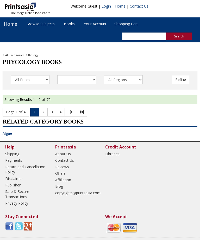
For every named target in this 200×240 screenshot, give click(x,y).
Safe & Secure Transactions (17, 194)
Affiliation (63, 179)
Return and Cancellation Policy (25, 169)
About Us (63, 153)
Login (106, 6)
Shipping (12, 153)
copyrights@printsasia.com (75, 192)
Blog (59, 186)
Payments (13, 160)
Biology (33, 55)
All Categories (14, 55)
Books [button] (69, 23)
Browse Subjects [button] (40, 23)
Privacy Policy (16, 203)
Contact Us (139, 6)
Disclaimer (14, 178)
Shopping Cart (126, 23)
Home (120, 6)
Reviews (62, 166)
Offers (60, 173)
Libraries (112, 153)
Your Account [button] (95, 23)
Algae (7, 133)
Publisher (13, 185)
